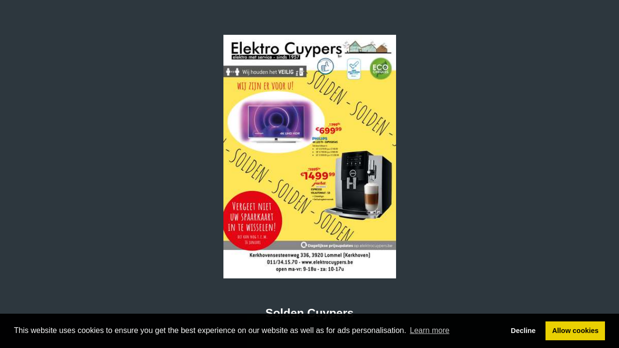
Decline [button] (523, 330)
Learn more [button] (430, 330)
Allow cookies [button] (575, 330)
